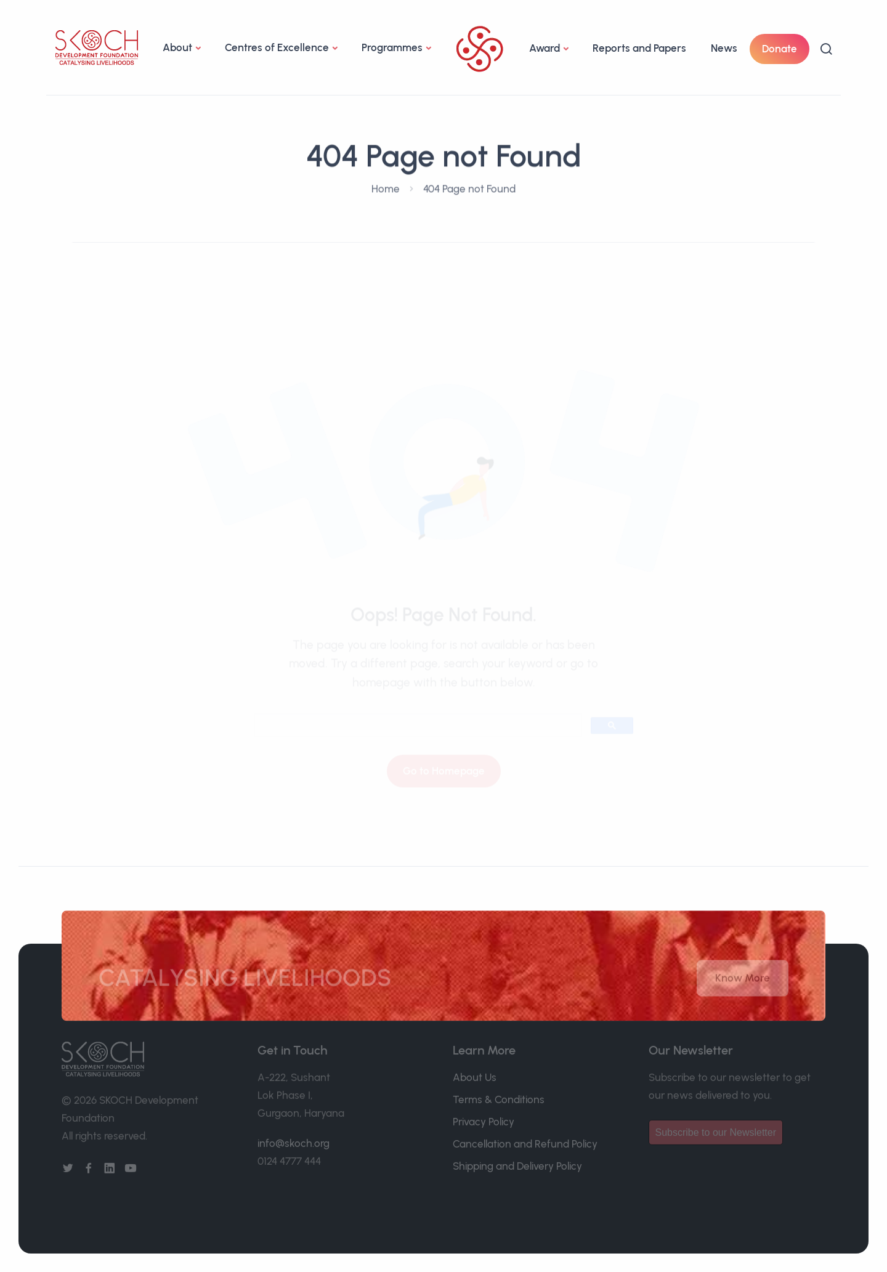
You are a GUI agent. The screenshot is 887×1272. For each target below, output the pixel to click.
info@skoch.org (293, 1137)
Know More (742, 984)
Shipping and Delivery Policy (517, 1160)
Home (385, 186)
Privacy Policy (483, 1115)
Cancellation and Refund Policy (525, 1138)
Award (544, 48)
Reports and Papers (639, 48)
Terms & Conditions (499, 1093)
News (724, 48)
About (177, 47)
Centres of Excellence (277, 47)
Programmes (392, 47)
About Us (474, 1071)
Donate (779, 49)
